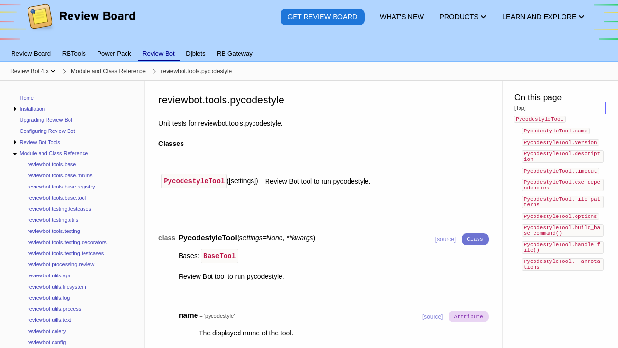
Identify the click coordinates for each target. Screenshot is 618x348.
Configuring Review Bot (47, 131)
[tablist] (309, 48)
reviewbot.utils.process (54, 309)
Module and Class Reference (53, 153)
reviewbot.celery (47, 331)
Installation (32, 109)
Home (27, 98)
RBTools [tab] (74, 53)
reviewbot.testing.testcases (59, 209)
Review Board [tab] (31, 53)
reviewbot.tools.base (52, 164)
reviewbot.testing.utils (53, 220)
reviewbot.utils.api (49, 275)
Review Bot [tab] (158, 53)
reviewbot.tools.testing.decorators (67, 242)
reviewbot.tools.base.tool (57, 198)
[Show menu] (53, 71)
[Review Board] (81, 24)
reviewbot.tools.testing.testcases (66, 253)
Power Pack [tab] (114, 53)
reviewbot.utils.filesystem (57, 287)
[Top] (520, 108)
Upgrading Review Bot (46, 120)
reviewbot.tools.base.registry (61, 186)
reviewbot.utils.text (49, 320)
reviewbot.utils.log (49, 298)
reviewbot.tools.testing (54, 231)
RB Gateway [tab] (235, 53)
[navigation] (72, 214)
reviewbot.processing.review (61, 264)
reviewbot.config (47, 342)
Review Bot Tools (39, 142)
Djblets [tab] (195, 53)
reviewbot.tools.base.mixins (60, 175)
